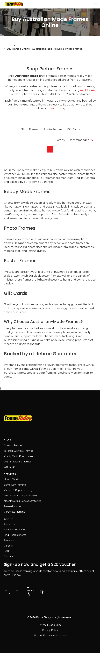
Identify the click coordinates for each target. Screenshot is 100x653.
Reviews (9, 540)
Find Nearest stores (15, 534)
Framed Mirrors (12, 506)
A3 (86, 90)
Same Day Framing (15, 484)
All (22, 129)
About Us (9, 524)
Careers (8, 545)
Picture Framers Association (50, 635)
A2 (81, 90)
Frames (33, 129)
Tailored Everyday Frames (18, 450)
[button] (96, 4)
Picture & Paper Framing (18, 490)
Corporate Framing (14, 511)
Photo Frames (53, 129)
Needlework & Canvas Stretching (23, 501)
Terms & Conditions (50, 624)
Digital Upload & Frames (17, 461)
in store (52, 108)
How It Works (12, 479)
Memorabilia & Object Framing (21, 495)
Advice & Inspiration (15, 529)
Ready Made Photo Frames (19, 456)
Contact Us (10, 556)
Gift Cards (73, 129)
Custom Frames (13, 445)
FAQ (6, 551)
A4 (92, 90)
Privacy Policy (50, 630)
